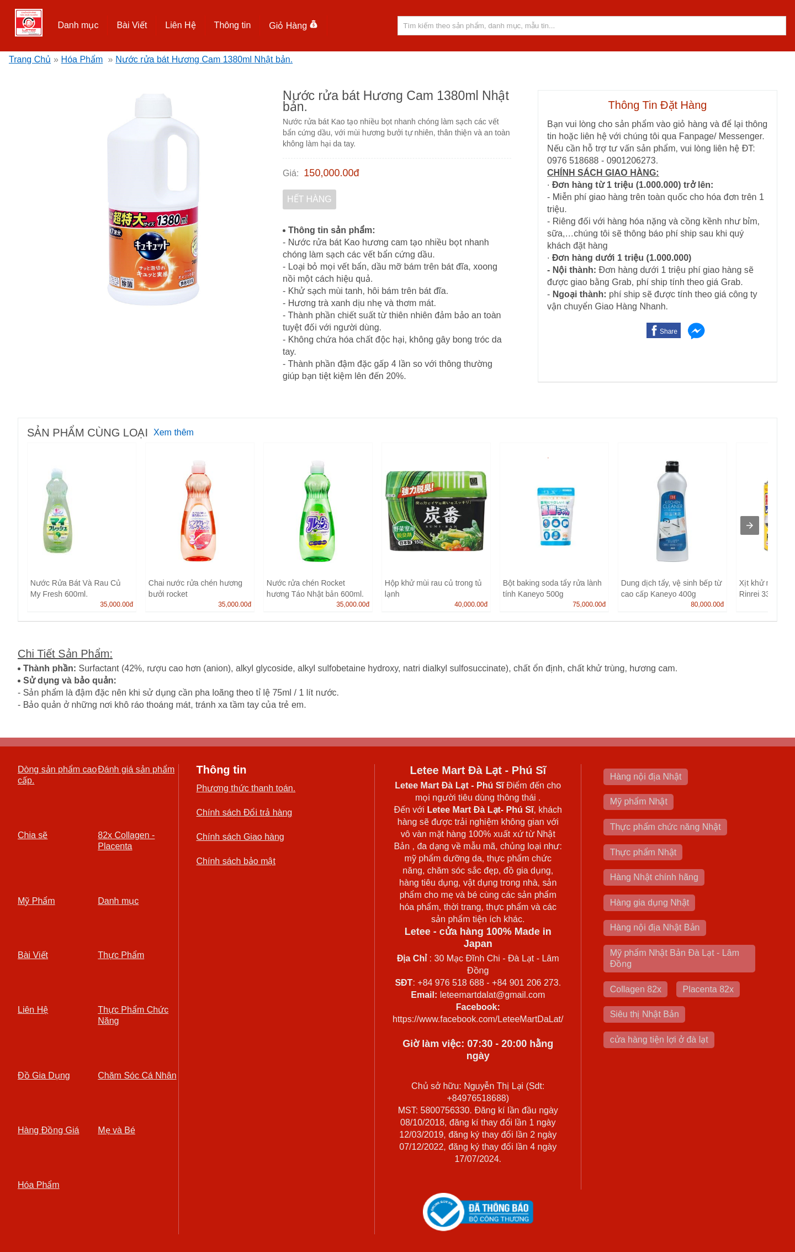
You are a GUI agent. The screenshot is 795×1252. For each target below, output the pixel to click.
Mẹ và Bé (116, 1130)
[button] (78, 25)
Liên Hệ (180, 25)
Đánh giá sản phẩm (136, 769)
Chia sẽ (32, 835)
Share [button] (668, 331)
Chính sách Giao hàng (240, 836)
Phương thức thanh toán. (246, 788)
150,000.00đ (331, 172)
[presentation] (749, 525)
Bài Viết (131, 25)
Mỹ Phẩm (36, 901)
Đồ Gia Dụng (44, 1075)
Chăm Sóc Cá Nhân (137, 1075)
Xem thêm (173, 432)
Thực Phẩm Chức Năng (133, 1015)
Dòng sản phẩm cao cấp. (57, 775)
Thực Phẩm (121, 955)
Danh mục (77, 25)
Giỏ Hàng (293, 25)
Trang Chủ (30, 59)
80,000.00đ (707, 604)
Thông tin (232, 25)
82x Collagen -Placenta (126, 840)
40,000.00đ (470, 604)
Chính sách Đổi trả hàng (245, 812)
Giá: (291, 173)
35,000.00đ (116, 604)
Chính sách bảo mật (236, 861)
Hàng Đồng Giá (48, 1130)
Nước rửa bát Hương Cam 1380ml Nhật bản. (204, 59)
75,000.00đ (589, 604)
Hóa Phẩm (82, 59)
